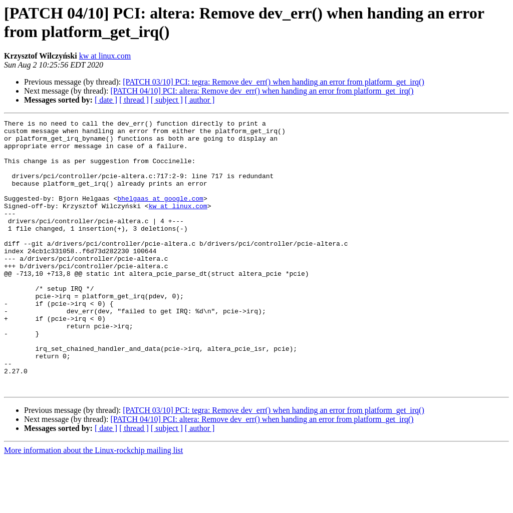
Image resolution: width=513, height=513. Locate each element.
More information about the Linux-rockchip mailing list (93, 504)
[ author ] (200, 100)
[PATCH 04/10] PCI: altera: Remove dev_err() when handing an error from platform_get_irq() (261, 91)
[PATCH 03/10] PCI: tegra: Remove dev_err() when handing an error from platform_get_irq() (273, 82)
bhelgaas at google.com (160, 214)
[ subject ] (167, 100)
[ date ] (106, 100)
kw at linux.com (105, 56)
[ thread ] (134, 100)
